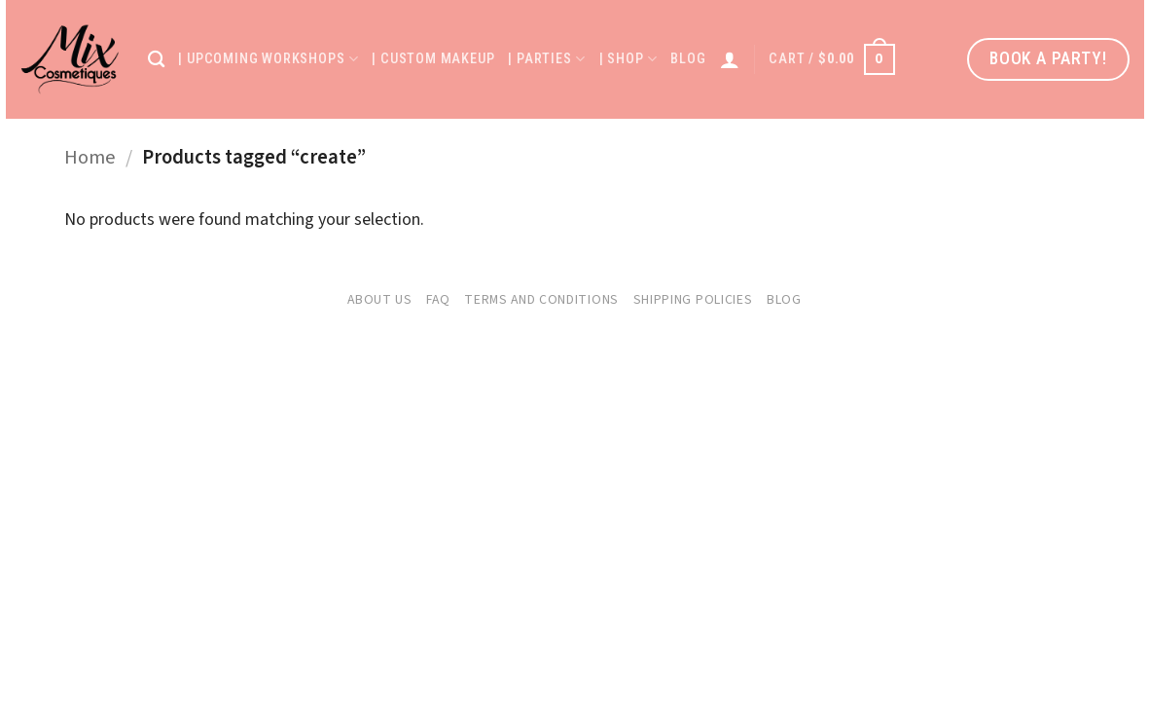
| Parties (546, 59)
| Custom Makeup (433, 59)
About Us (380, 300)
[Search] (156, 60)
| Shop (628, 59)
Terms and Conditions (541, 300)
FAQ (437, 300)
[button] (831, 59)
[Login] (730, 59)
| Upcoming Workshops (268, 59)
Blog (687, 59)
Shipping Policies (693, 300)
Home (90, 157)
